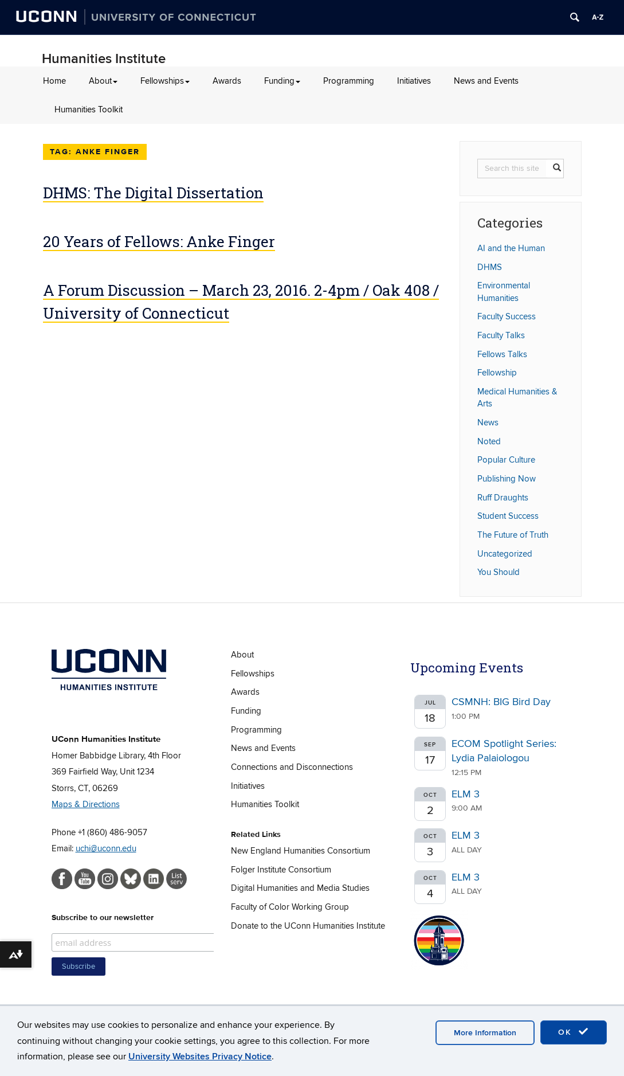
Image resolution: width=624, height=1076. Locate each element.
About (103, 81)
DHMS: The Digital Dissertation (153, 192)
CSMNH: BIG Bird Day (501, 702)
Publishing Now (506, 479)
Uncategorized (504, 554)
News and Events (486, 81)
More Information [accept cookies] (485, 1033)
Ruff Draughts (502, 497)
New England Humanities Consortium (300, 851)
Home (54, 81)
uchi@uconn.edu (106, 848)
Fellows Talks (502, 354)
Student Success (508, 516)
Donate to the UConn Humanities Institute (308, 926)
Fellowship (497, 372)
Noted (489, 441)
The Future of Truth (512, 535)
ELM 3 (466, 794)
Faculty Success (506, 316)
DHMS (489, 267)
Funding (282, 81)
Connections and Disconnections (292, 767)
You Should (498, 572)
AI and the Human (511, 248)
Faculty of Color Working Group (290, 907)
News (488, 422)
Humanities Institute (104, 58)
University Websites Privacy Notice (200, 1056)
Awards (227, 81)
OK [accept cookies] (573, 1032)
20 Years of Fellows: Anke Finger (159, 241)
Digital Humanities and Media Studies (300, 888)
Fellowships (165, 81)
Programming (348, 81)
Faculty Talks (501, 335)
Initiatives (414, 81)
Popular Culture (506, 460)
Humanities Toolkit (88, 109)
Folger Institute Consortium (281, 869)
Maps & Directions (86, 804)
